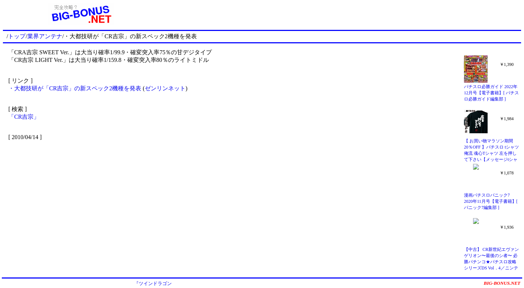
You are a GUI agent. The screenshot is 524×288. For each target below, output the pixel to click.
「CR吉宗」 (23, 117)
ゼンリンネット (165, 88)
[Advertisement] (340, 14)
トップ (16, 36)
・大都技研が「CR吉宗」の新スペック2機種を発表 (75, 88)
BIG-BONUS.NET (502, 283)
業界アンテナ (44, 36)
